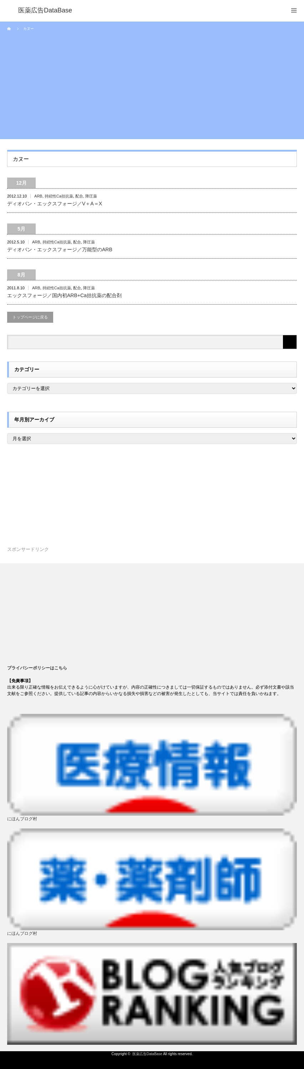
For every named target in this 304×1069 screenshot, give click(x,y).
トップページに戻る (30, 317)
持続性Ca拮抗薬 (59, 196)
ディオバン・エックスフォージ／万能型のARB (59, 249)
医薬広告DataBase (147, 1054)
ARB (38, 196)
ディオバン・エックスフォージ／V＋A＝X (54, 203)
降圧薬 (91, 196)
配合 (79, 196)
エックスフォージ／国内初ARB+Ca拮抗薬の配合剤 (64, 295)
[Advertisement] (152, 89)
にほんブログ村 (22, 818)
